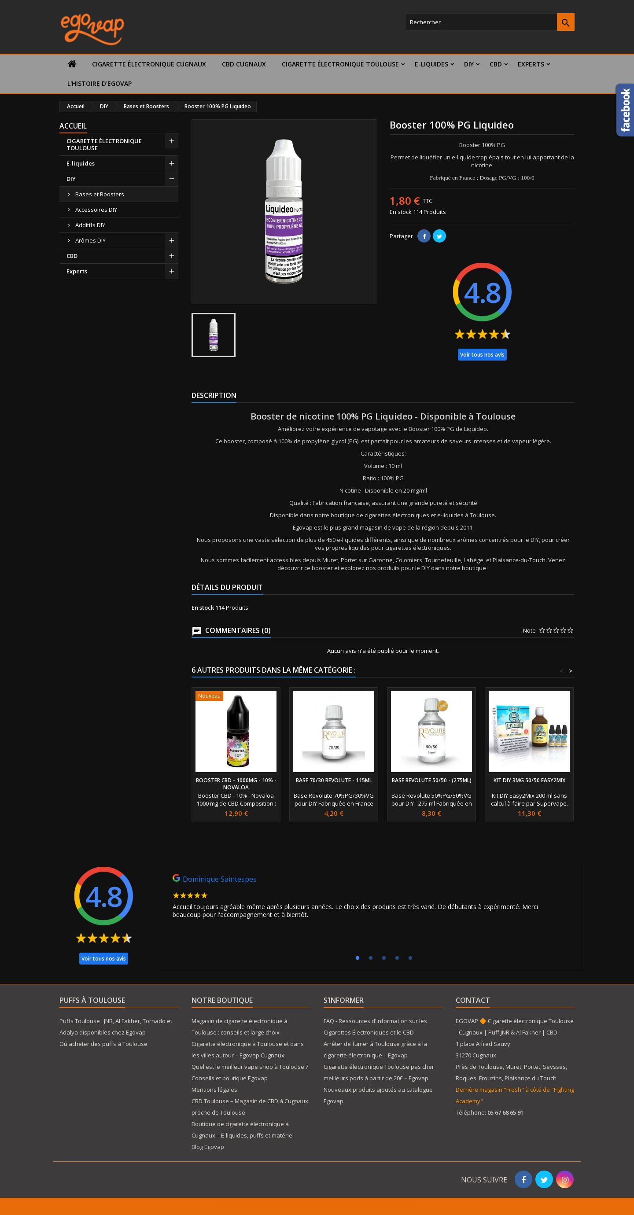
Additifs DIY (90, 225)
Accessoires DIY (96, 210)
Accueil (73, 126)
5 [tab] (410, 958)
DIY (469, 64)
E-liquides (431, 64)
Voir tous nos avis (482, 354)
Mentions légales (214, 1090)
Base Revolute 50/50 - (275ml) (432, 780)
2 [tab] (370, 958)
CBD (496, 64)
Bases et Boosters (99, 194)
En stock (401, 212)
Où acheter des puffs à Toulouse (103, 1044)
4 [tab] (397, 958)
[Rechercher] (490, 22)
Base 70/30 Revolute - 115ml (334, 780)
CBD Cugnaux (244, 64)
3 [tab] (384, 958)
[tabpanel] (370, 898)
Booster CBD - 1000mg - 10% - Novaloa (236, 784)
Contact (473, 1000)
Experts (531, 64)
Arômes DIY (90, 240)
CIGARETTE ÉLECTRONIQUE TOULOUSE (340, 64)
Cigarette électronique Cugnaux (149, 64)
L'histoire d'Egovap (99, 83)
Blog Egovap (208, 1147)
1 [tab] (357, 958)
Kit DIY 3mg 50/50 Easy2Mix (529, 780)
